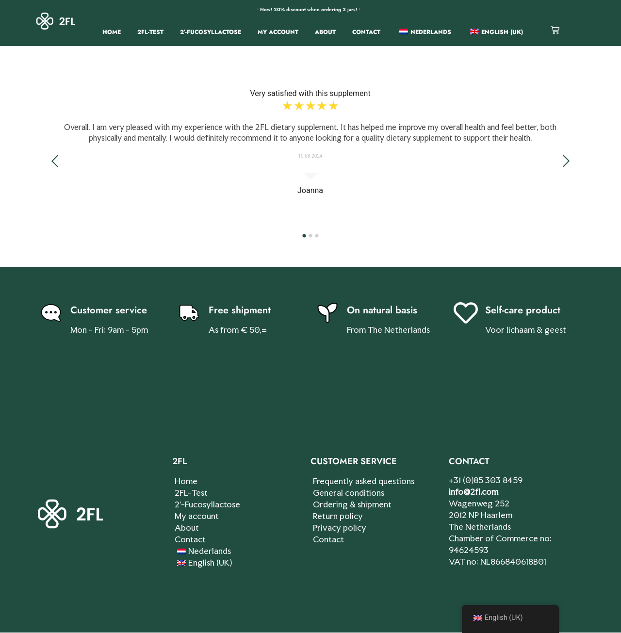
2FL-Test (150, 32)
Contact (366, 32)
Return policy (338, 516)
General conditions (348, 492)
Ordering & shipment (352, 504)
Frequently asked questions (363, 481)
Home (111, 32)
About (325, 32)
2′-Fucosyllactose (210, 32)
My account (278, 32)
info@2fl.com (473, 492)
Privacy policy (339, 527)
